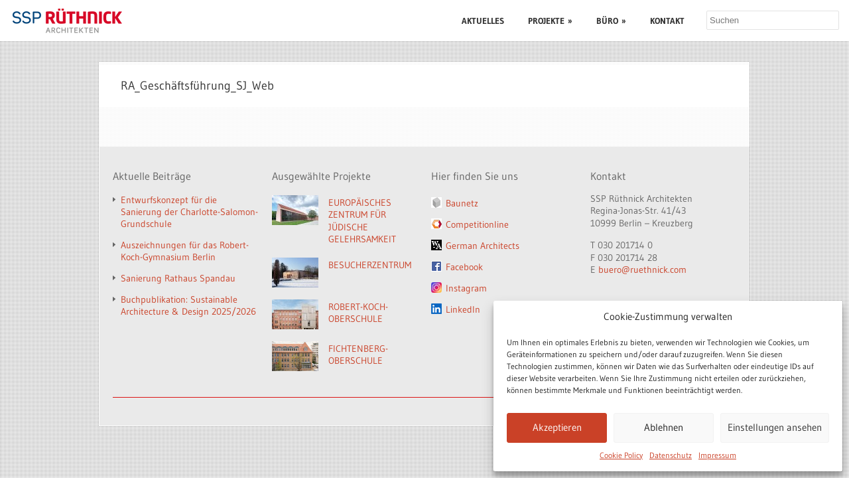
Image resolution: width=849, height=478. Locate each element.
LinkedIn (463, 309)
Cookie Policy (621, 455)
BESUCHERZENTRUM (369, 265)
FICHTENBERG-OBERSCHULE (358, 355)
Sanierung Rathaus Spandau (178, 278)
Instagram (466, 288)
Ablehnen (663, 427)
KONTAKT (667, 20)
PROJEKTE (550, 20)
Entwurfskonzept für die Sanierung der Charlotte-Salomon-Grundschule (189, 212)
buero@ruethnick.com (642, 270)
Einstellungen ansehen (775, 427)
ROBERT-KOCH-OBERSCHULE (358, 313)
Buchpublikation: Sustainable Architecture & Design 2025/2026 (188, 305)
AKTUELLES (483, 20)
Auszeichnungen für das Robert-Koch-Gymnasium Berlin (185, 251)
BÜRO (611, 20)
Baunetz (462, 203)
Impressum (717, 455)
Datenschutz (670, 455)
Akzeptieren (557, 427)
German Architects (482, 246)
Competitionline (477, 224)
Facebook (464, 267)
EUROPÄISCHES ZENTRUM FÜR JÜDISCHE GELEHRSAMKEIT (362, 221)
